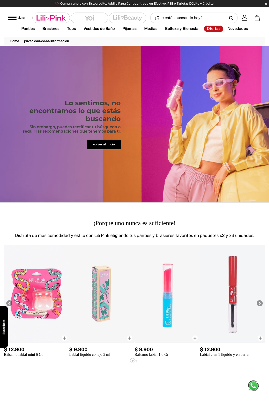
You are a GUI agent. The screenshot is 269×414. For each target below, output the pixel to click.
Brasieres (50, 28)
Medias (150, 28)
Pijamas (129, 28)
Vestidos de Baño (99, 28)
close (266, 4)
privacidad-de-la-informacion (46, 41)
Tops (71, 28)
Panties (28, 28)
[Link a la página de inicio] (14, 41)
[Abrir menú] (16, 18)
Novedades (237, 28)
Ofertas (213, 29)
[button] (194, 18)
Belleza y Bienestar (182, 28)
